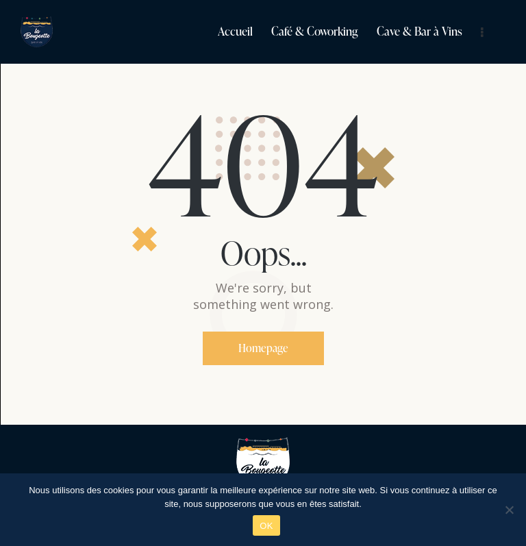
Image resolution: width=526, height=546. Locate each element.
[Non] (509, 510)
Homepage (263, 348)
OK (266, 526)
